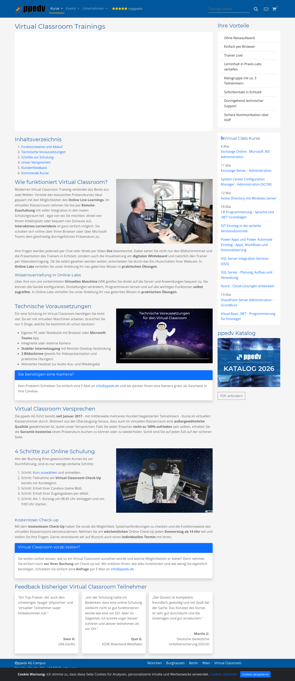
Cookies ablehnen (223, 674)
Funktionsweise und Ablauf (41, 147)
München (155, 663)
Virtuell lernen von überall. (114, 81)
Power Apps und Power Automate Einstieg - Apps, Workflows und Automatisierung (246, 244)
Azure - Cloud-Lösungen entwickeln (248, 286)
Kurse (55, 8)
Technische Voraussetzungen (43, 152)
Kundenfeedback (34, 167)
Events (71, 8)
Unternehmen (94, 8)
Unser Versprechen (36, 162)
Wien (206, 663)
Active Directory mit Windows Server (248, 198)
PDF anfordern (231, 396)
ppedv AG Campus (30, 663)
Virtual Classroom (228, 663)
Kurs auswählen (45, 472)
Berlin (193, 663)
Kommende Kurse (35, 173)
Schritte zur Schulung (37, 157)
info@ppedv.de (107, 386)
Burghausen (175, 663)
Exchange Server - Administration (246, 170)
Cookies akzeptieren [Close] (255, 674)
